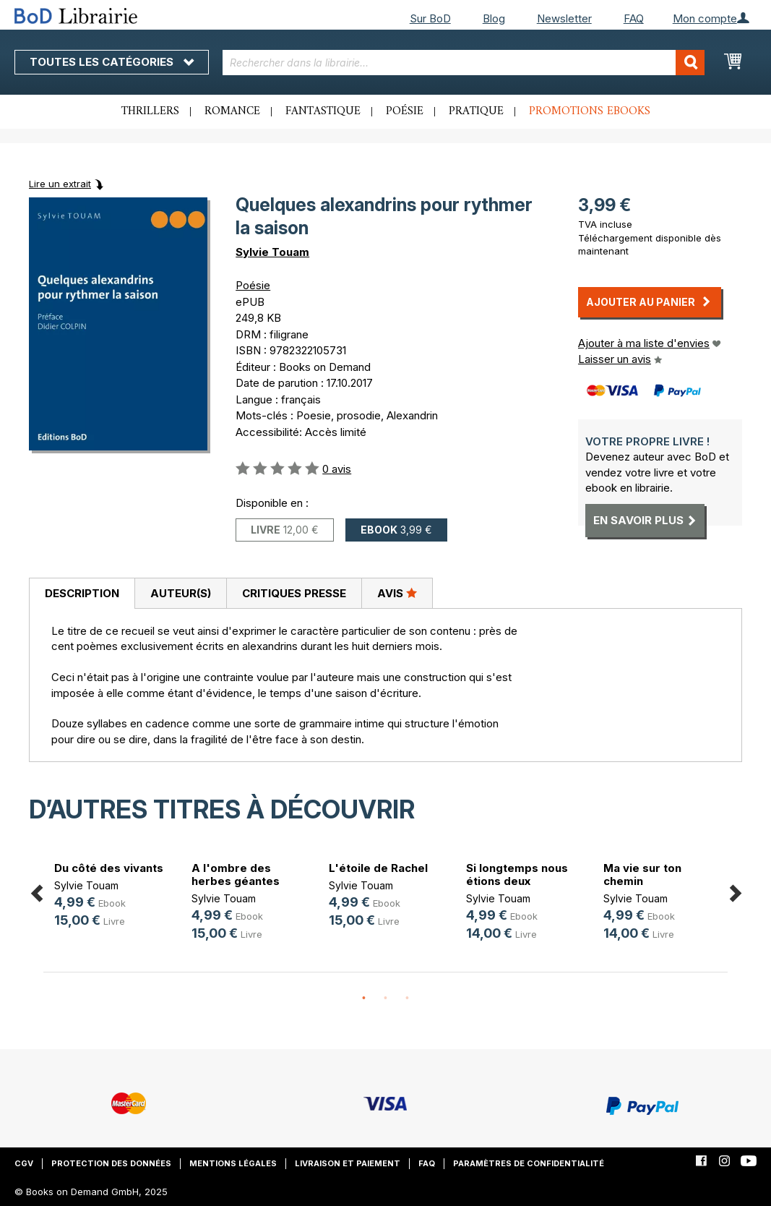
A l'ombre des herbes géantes (235, 874)
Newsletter (564, 18)
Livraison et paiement (347, 1163)
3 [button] (407, 998)
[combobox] (464, 62)
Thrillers (150, 111)
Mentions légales (233, 1163)
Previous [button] (36, 891)
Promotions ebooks (589, 111)
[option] (112, 896)
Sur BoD (430, 18)
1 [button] (364, 998)
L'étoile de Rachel (378, 868)
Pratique (476, 111)
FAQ (634, 18)
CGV (23, 1163)
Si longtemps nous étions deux (517, 874)
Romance (232, 111)
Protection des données (111, 1163)
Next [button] (735, 891)
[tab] (81, 594)
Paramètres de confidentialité (528, 1163)
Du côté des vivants (108, 868)
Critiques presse (294, 593)
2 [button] (386, 998)
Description (82, 593)
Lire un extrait (60, 183)
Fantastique (323, 111)
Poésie (404, 111)
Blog (494, 18)
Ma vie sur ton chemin (642, 874)
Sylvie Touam (272, 252)
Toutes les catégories (112, 62)
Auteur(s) (180, 593)
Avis (397, 593)
